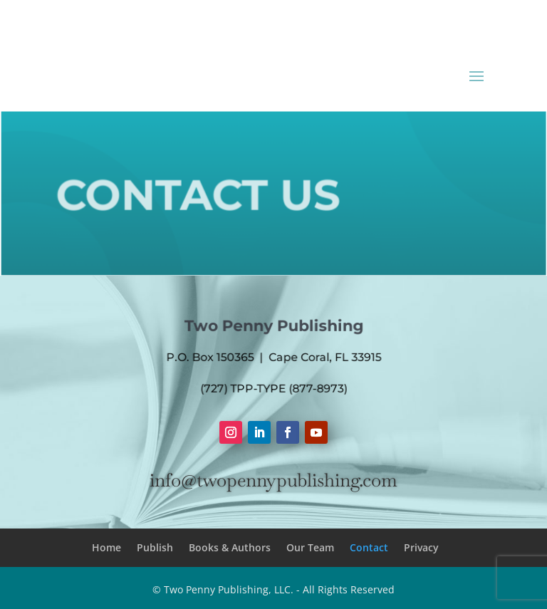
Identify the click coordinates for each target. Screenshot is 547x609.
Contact (369, 547)
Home (106, 547)
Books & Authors (230, 547)
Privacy (421, 547)
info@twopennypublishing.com (273, 480)
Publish (155, 547)
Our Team (310, 547)
